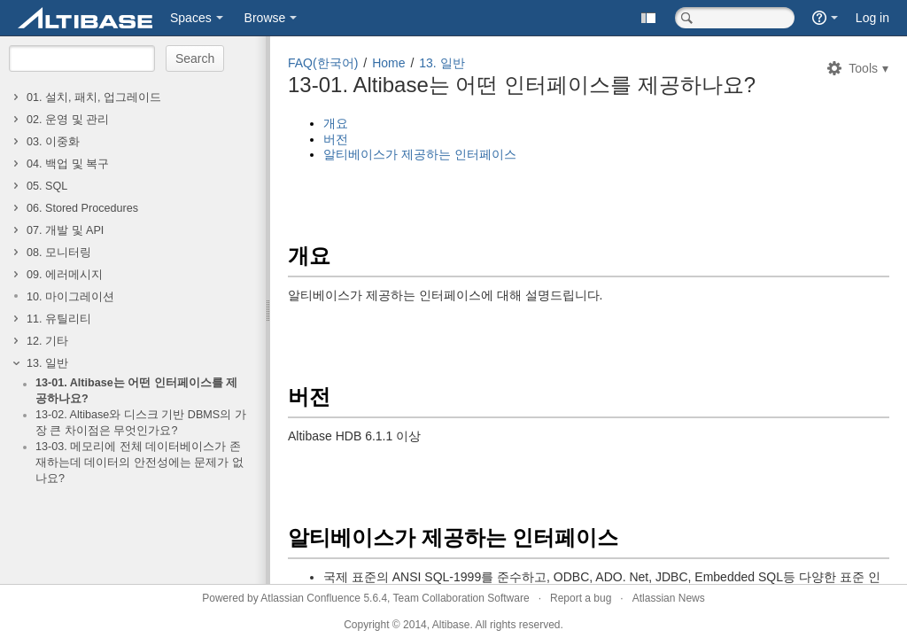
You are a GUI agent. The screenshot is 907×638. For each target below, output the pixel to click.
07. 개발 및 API (65, 230)
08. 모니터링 (59, 252)
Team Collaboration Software (461, 598)
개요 (335, 123)
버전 (335, 139)
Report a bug (580, 598)
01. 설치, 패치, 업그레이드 (94, 97)
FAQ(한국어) (323, 63)
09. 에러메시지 (65, 274)
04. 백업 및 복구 (68, 164)
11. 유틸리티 (59, 319)
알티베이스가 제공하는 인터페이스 (419, 154)
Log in (872, 18)
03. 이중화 (53, 142)
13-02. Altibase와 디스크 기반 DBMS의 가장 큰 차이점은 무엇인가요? (140, 422)
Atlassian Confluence (310, 598)
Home (388, 63)
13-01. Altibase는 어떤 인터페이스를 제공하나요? (136, 391)
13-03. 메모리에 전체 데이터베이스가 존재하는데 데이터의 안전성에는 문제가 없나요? (139, 462)
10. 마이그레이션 (70, 297)
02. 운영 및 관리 (68, 119)
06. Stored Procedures (82, 208)
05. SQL (47, 186)
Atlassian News (668, 598)
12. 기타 (47, 341)
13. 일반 (47, 363)
